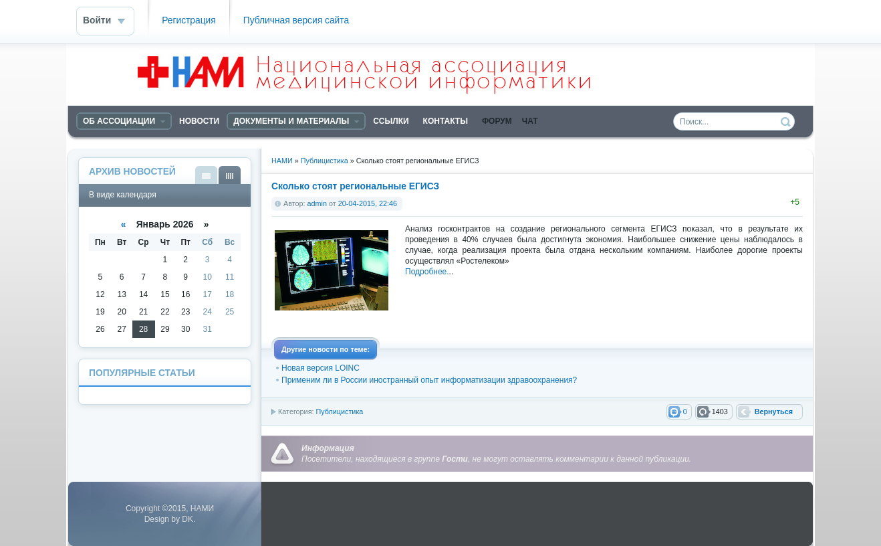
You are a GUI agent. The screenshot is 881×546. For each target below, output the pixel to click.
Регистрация (189, 20)
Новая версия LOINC (320, 368)
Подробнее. (427, 271)
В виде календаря (230, 175)
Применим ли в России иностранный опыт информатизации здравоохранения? (429, 380)
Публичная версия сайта (296, 20)
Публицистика (339, 411)
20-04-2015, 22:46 (367, 203)
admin (317, 203)
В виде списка (206, 175)
